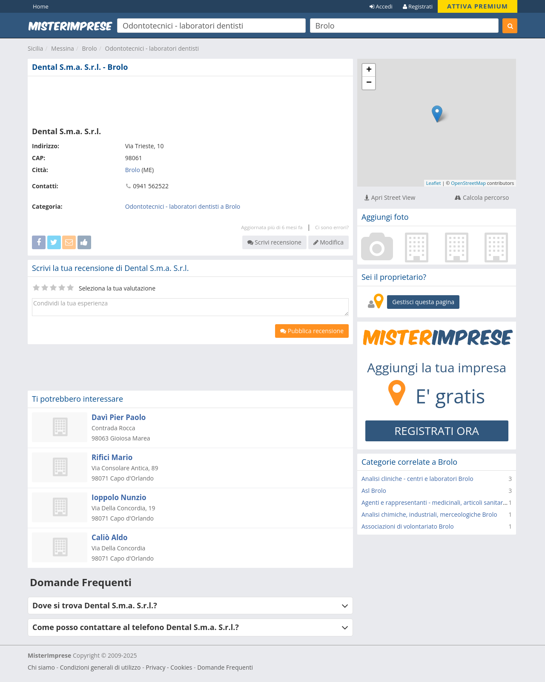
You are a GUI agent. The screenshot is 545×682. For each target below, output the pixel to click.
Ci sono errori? (332, 227)
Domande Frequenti (225, 667)
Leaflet (433, 183)
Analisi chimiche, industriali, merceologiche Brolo (429, 514)
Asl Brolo (373, 490)
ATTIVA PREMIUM (477, 6)
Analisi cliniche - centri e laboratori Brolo (417, 479)
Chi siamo (41, 667)
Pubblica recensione (312, 331)
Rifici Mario (112, 457)
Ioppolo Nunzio (119, 497)
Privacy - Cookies (169, 667)
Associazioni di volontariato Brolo (407, 526)
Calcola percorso (482, 197)
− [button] (369, 83)
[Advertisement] (190, 100)
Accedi (381, 6)
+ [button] (369, 70)
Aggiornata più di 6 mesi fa (271, 227)
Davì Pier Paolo (119, 417)
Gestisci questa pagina (423, 302)
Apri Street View (389, 197)
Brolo (89, 48)
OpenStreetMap (468, 183)
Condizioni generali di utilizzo (100, 667)
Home (41, 6)
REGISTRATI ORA (436, 430)
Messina (62, 48)
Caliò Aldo (110, 537)
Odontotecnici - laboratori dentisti (152, 48)
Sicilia (35, 48)
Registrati (418, 6)
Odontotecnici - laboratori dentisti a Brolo (183, 206)
